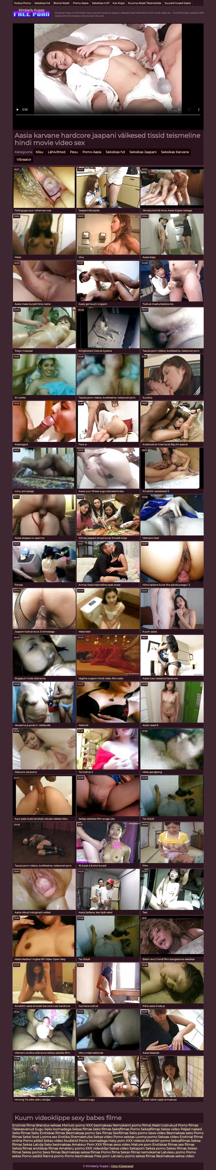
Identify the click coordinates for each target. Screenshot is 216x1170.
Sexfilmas (120, 1133)
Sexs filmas (52, 1152)
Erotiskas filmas (53, 1133)
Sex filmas (104, 1133)
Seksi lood (31, 1137)
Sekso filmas (176, 1148)
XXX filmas (104, 1144)
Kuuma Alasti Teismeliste (144, 3)
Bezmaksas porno (80, 1133)
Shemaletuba (81, 1137)
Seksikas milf (100, 3)
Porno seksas (124, 1137)
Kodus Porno (22, 3)
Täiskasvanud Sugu (28, 1129)
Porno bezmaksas (79, 1156)
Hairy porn (116, 1141)
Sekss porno (32, 1152)
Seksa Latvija (33, 1144)
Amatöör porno (157, 1141)
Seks (35, 1133)
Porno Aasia (80, 3)
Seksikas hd (42, 3)
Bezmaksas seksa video (175, 1156)
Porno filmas (188, 1125)
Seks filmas (102, 1129)
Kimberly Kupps (32, 10)
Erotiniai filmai (23, 1125)
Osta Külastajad (122, 1166)
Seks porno (138, 1133)
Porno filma (110, 1152)
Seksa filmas (82, 1129)
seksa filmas (145, 1156)
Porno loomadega (93, 1141)
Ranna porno (53, 1156)
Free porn (102, 1156)
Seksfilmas (121, 1129)
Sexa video (157, 1133)
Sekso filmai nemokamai (140, 1152)
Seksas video (169, 1137)
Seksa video (103, 1137)
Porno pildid (33, 1141)
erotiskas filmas (45, 1148)
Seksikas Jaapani (142, 152)
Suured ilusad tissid (177, 3)
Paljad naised (191, 1129)
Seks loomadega (58, 1129)
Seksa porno (156, 1148)
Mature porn (141, 1144)
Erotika (64, 1137)
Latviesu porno (173, 1152)
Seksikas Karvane (175, 152)
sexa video (121, 1144)
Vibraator (24, 159)
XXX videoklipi (97, 1148)
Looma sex (49, 1137)
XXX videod (135, 1141)
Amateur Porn (83, 1144)
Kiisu (39, 152)
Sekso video (54, 1141)
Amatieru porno (72, 1148)
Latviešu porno (123, 1156)
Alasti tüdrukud (164, 1125)
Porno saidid (32, 1156)
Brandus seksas (49, 1125)
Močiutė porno (74, 1125)
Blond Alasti (61, 3)
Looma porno (146, 1137)
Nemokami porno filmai (132, 1125)
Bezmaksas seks (179, 1133)
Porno (135, 1129)
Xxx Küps (118, 3)
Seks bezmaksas (57, 1144)
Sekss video (171, 1129)
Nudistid (71, 1141)
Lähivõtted (56, 152)
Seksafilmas (150, 1129)
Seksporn (137, 1148)
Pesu (74, 152)
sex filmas (186, 1144)
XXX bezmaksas (99, 1125)
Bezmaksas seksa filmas (80, 1152)
